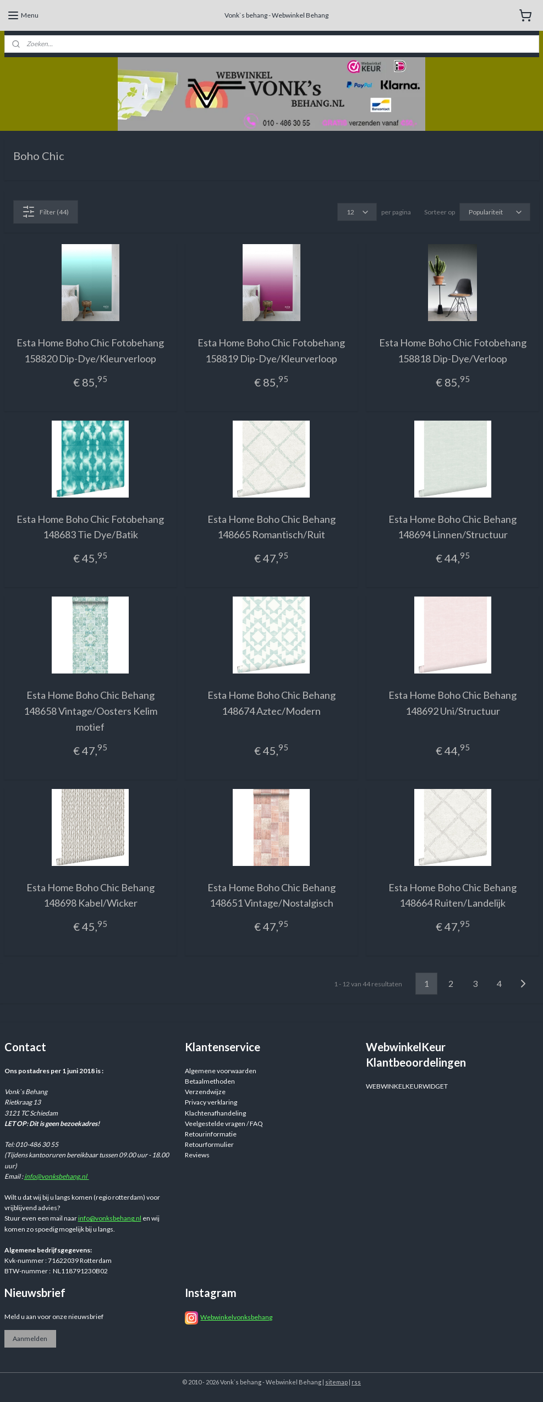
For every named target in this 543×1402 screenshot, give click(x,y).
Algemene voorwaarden (220, 1071)
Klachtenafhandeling (215, 1113)
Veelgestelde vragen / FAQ (224, 1123)
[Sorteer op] (495, 211)
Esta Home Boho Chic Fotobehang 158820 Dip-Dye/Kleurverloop (90, 350)
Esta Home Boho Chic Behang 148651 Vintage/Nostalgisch (271, 895)
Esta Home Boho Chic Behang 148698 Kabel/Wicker (90, 895)
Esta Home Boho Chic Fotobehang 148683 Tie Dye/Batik (90, 526)
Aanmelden (30, 1338)
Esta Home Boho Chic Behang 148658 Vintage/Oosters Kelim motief (90, 711)
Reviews (197, 1155)
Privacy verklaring (211, 1102)
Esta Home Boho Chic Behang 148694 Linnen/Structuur (452, 526)
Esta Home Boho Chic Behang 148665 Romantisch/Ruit (271, 526)
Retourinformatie (211, 1134)
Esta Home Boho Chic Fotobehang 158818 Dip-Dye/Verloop (452, 350)
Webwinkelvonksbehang (236, 1317)
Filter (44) (45, 211)
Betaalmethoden (210, 1081)
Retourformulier (209, 1144)
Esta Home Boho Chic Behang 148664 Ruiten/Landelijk (452, 895)
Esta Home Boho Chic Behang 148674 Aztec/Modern (271, 703)
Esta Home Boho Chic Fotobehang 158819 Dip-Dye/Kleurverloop (271, 350)
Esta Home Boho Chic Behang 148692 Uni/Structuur (452, 703)
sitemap (336, 1382)
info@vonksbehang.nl (56, 1176)
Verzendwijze (205, 1092)
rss (356, 1382)
